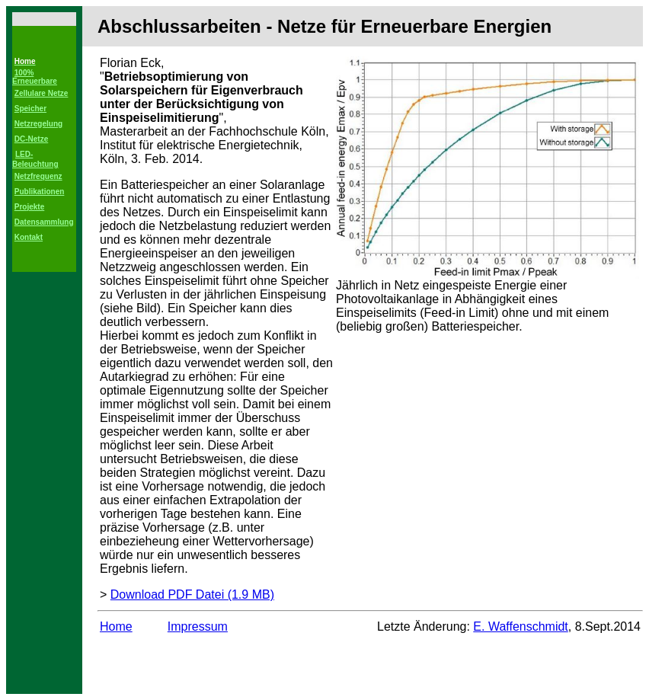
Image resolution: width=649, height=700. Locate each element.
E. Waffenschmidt (520, 626)
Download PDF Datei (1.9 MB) (192, 594)
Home (116, 626)
